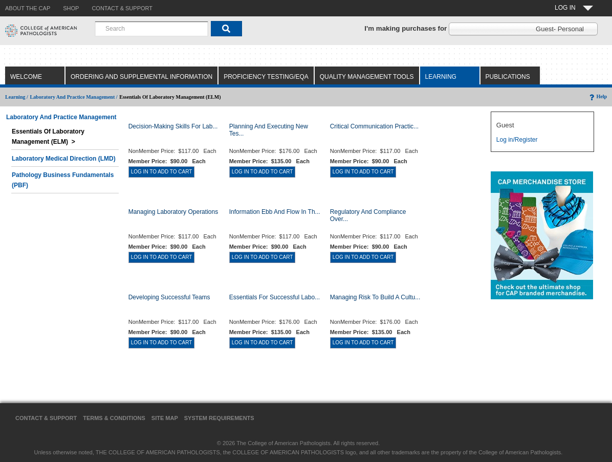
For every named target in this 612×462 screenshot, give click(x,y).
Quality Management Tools (367, 76)
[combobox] (151, 28)
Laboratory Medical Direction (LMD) (64, 158)
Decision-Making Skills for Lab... (173, 126)
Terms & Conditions (114, 418)
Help (597, 96)
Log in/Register (517, 139)
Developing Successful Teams (169, 297)
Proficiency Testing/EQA (266, 76)
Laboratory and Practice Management (61, 117)
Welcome (26, 76)
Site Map (164, 418)
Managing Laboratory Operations (173, 211)
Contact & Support (46, 418)
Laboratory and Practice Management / (73, 97)
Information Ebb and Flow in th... (274, 211)
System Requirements (219, 418)
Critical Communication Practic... (374, 126)
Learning (440, 76)
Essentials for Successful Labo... (274, 297)
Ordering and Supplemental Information (141, 76)
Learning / (16, 97)
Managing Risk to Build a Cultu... (375, 297)
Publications (508, 76)
